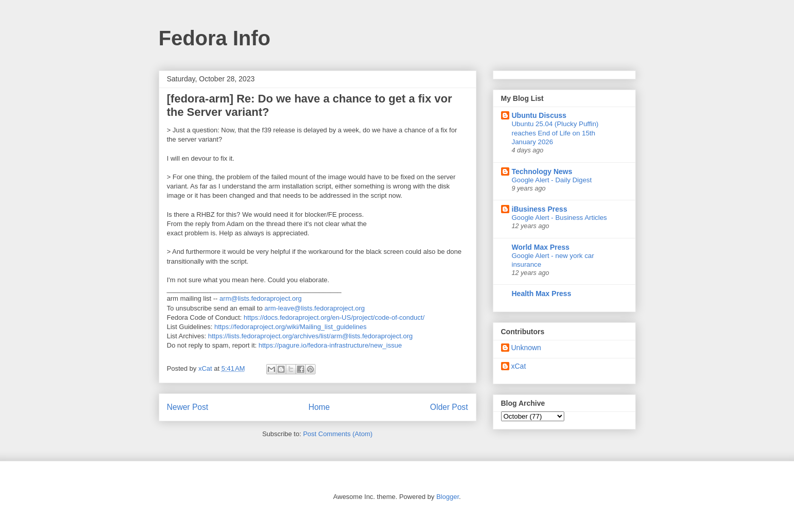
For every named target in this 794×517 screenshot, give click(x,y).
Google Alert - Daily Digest (552, 180)
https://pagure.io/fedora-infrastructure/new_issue (330, 345)
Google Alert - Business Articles (559, 217)
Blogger (447, 497)
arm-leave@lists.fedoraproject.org (315, 308)
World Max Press (541, 247)
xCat (518, 366)
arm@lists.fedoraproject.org (260, 298)
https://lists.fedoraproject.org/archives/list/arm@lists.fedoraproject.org (310, 336)
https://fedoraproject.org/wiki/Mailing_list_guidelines (290, 327)
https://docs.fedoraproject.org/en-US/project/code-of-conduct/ (334, 317)
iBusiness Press (539, 209)
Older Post (449, 407)
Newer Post (188, 407)
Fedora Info (215, 38)
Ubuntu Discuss (539, 115)
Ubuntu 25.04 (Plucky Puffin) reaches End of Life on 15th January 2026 (555, 133)
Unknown (526, 347)
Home (319, 407)
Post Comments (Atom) (338, 434)
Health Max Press (541, 293)
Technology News (542, 171)
